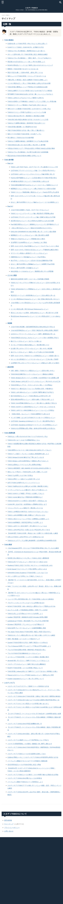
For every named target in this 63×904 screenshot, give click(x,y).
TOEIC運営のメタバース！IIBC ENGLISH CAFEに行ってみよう (30, 472)
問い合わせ (42, 893)
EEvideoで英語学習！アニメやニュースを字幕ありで (26, 647)
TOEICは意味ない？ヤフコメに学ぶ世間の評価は (25, 486)
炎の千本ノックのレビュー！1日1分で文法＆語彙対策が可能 (33, 267)
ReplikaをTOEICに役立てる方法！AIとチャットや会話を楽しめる (31, 589)
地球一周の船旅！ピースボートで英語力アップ (24, 662)
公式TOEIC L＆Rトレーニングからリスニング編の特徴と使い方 (34, 173)
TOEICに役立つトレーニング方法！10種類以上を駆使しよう (29, 540)
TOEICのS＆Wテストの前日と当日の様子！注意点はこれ (28, 522)
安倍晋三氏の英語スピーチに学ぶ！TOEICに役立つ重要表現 (29, 582)
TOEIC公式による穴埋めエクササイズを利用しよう (26, 637)
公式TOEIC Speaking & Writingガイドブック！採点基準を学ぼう (34, 443)
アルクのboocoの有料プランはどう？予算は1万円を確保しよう (30, 669)
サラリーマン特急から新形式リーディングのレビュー (30, 260)
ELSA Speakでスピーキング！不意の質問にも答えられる (28, 593)
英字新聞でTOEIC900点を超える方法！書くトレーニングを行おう (31, 94)
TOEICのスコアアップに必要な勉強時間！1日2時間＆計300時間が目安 (33, 561)
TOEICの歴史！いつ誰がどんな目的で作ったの (24, 500)
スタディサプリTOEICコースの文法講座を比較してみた (27, 784)
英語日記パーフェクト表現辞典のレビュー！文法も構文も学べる (34, 302)
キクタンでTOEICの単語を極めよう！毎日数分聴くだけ (31, 356)
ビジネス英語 (12, 282)
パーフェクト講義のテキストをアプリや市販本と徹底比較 (28, 791)
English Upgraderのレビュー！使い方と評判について (26, 701)
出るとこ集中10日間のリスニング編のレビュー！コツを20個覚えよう (36, 204)
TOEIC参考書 (9, 159)
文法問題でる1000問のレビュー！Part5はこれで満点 (30, 246)
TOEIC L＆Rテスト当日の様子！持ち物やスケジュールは (28, 547)
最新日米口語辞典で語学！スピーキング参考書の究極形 (31, 285)
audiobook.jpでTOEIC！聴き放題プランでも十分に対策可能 (29, 644)
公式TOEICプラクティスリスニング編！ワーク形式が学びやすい (34, 169)
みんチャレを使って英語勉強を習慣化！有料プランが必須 (28, 633)
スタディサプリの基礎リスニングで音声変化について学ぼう (29, 771)
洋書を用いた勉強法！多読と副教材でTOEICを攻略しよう (28, 79)
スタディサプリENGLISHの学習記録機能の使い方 (25, 754)
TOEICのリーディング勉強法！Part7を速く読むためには (28, 104)
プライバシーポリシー (12, 858)
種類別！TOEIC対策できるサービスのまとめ (23, 69)
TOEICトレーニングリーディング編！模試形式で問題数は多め (33, 215)
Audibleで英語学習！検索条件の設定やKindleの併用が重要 (28, 640)
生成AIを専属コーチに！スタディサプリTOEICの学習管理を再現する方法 (34, 788)
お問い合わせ (9, 861)
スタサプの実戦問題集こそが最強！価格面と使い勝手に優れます (30, 774)
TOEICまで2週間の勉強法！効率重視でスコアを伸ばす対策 (29, 140)
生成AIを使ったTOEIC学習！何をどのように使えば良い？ (28, 43)
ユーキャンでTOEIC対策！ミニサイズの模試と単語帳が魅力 (29, 680)
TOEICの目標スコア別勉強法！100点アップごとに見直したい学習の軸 (33, 101)
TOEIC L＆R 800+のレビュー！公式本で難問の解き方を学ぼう (33, 414)
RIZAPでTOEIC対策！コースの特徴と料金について (26, 691)
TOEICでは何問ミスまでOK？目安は (20, 497)
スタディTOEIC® (31, 8)
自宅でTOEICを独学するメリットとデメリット (24, 504)
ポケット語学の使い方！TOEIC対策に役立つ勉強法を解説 (28, 54)
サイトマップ (9, 854)
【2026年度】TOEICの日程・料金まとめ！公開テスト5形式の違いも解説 (34, 554)
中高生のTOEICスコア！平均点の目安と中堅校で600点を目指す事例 (32, 147)
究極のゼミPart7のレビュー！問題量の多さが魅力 (29, 243)
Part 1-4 (10, 162)
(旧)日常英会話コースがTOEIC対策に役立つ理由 (25, 795)
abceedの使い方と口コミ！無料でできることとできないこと (29, 683)
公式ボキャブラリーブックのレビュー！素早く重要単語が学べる (34, 343)
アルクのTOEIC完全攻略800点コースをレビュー (25, 676)
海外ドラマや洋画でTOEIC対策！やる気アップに (25, 133)
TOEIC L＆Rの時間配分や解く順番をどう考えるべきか (27, 536)
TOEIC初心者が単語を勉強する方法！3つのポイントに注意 (29, 119)
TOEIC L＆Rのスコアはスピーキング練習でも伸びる (26, 97)
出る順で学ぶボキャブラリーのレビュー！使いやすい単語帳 (32, 360)
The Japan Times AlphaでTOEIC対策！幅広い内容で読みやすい (30, 655)
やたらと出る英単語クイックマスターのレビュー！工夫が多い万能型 (36, 373)
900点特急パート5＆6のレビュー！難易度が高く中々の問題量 (33, 278)
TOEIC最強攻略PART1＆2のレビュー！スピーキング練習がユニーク (35, 184)
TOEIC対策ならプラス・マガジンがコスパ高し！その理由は (32, 407)
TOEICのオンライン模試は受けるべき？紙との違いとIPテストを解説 (32, 658)
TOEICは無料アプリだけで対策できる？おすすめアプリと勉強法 (30, 90)
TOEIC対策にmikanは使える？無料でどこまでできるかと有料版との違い (33, 694)
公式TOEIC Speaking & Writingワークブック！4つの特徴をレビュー (35, 447)
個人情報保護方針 (34, 893)
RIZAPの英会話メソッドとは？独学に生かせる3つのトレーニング (31, 65)
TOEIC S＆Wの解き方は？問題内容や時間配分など (26, 518)
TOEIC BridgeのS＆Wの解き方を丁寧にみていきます (26, 479)
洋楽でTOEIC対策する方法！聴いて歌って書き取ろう (26, 130)
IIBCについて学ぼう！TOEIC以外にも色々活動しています (28, 493)
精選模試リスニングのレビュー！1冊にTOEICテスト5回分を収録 (34, 187)
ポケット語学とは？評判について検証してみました (26, 600)
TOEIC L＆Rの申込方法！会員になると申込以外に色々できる (29, 551)
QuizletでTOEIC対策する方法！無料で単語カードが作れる (28, 665)
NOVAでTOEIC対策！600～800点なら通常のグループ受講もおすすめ (32, 630)
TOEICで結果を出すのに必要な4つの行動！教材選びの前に (29, 508)
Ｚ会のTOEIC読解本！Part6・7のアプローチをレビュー (31, 211)
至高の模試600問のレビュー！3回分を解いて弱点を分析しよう (33, 422)
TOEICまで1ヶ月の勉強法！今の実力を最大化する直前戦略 (29, 151)
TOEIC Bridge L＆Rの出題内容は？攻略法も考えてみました (29, 483)
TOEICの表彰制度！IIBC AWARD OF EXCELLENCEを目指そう (30, 490)
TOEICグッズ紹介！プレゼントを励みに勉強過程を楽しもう (29, 475)
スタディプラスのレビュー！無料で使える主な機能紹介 (27, 687)
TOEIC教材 (8, 565)
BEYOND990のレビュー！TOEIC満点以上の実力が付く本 (32, 418)
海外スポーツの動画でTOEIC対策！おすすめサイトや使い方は (30, 108)
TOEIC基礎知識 (10, 455)
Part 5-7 (10, 208)
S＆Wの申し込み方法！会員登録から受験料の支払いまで (28, 526)
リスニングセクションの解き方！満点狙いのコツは (26, 529)
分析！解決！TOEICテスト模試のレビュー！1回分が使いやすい (34, 387)
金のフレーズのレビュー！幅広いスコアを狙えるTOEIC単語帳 (33, 363)
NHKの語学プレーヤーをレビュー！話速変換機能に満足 (27, 651)
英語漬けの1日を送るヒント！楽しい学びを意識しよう (27, 61)
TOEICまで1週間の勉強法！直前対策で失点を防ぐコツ (27, 122)
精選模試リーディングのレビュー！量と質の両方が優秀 (31, 239)
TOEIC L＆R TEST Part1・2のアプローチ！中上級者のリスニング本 (35, 166)
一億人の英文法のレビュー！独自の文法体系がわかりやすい (32, 232)
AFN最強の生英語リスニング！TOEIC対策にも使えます (31, 180)
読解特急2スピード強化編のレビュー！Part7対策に (29, 263)
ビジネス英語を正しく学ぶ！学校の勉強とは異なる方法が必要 (30, 83)
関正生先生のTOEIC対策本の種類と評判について (25, 155)
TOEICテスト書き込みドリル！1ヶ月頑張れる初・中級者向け (33, 411)
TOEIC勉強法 (9, 40)
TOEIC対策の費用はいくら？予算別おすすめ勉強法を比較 (28, 86)
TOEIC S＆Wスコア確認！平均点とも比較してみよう (26, 515)
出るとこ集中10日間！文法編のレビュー (25, 274)
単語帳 (9, 332)
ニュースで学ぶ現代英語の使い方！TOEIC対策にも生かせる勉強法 (31, 622)
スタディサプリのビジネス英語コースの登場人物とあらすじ (29, 732)
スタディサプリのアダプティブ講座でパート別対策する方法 (29, 709)
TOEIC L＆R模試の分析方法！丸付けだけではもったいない (29, 533)
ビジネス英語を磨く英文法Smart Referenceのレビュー (30, 318)
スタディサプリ (10, 705)
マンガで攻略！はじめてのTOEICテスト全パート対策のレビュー (34, 439)
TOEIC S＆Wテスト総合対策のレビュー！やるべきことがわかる (34, 429)
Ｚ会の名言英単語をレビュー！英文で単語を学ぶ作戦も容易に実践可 (36, 339)
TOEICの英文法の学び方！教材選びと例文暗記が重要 (26, 115)
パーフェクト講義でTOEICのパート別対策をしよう (26, 812)
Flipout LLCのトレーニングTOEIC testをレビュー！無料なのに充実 (31, 698)
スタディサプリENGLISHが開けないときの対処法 (25, 808)
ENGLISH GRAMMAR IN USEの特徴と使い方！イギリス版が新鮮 (34, 236)
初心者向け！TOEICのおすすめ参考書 (21, 137)
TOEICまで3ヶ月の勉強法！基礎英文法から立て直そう (27, 51)
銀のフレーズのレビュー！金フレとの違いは (27, 353)
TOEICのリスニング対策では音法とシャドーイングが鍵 (27, 112)
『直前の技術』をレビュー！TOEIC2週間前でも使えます (31, 436)
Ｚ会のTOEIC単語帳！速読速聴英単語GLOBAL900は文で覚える (34, 336)
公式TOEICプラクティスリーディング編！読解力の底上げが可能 (34, 218)
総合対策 (10, 384)
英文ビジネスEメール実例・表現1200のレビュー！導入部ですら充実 (36, 322)
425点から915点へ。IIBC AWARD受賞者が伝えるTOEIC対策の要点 (31, 899)
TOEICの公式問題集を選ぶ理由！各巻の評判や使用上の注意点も (34, 450)
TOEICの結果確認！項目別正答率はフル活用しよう (26, 544)
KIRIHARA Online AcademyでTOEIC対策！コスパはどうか (28, 596)
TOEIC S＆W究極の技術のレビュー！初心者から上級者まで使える (35, 425)
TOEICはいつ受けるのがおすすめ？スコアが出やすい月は (28, 458)
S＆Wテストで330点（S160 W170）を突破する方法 (26, 47)
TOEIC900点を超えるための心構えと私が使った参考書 (27, 144)
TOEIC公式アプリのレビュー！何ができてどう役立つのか (28, 585)
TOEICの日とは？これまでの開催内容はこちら (24, 462)
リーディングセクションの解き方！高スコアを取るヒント (28, 511)
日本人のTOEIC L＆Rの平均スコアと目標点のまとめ (26, 558)
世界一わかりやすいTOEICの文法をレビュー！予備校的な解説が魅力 (36, 256)
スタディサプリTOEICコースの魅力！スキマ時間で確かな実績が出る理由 (34, 805)
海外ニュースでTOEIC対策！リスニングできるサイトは (27, 76)
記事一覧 (20, 893)
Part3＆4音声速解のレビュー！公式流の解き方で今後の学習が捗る (35, 177)
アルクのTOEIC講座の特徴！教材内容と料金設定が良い (27, 673)
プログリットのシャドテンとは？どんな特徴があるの (26, 626)
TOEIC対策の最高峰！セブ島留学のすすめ (22, 126)
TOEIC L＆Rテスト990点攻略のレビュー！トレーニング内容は (33, 432)
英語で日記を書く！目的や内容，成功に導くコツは (26, 72)
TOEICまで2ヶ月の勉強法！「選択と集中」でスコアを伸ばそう (30, 58)
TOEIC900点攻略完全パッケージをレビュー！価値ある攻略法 (33, 391)
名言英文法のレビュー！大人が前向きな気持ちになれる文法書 (33, 222)
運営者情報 (8, 850)
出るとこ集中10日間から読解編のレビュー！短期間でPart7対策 (34, 271)
